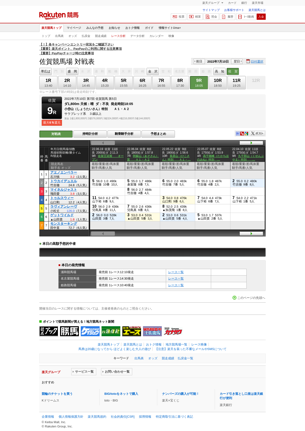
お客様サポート (234, 10)
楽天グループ (211, 3)
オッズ (72, 36)
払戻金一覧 (185, 358)
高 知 (219, 71)
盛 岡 (72, 71)
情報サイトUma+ (170, 28)
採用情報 (145, 416)
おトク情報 (132, 28)
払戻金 (86, 36)
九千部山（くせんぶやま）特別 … (248, 157)
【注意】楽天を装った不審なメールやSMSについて (191, 349)
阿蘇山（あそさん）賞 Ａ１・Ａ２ (143, 157)
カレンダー (156, 36)
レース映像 (199, 344)
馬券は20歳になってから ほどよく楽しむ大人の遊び (114, 349)
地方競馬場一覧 (176, 344)
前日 (199, 61)
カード (232, 3)
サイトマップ (211, 10)
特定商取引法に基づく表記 (174, 416)
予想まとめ (158, 133)
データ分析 (137, 36)
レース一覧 (176, 272)
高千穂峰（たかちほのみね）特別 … (213, 157)
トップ (46, 36)
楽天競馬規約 (97, 416)
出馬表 (59, 36)
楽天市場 (257, 3)
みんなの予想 (94, 28)
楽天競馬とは (257, 10)
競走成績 (101, 36)
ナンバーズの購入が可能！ (180, 394)
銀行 (244, 3)
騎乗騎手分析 (124, 133)
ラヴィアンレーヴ (63, 206)
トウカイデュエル (63, 181)
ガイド (149, 28)
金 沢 (153, 71)
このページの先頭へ (251, 298)
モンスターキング (63, 224)
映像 (171, 36)
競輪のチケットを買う (57, 394)
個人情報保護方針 (71, 416)
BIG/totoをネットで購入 (121, 394)
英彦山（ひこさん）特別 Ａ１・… (176, 157)
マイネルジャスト (63, 189)
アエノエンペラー (63, 172)
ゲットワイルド (62, 215)
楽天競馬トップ (51, 28)
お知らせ (114, 28)
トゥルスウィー (62, 198)
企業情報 (48, 416)
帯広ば (45, 71)
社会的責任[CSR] (123, 416)
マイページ (74, 28)
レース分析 (118, 36)
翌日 (237, 61)
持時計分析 (90, 133)
